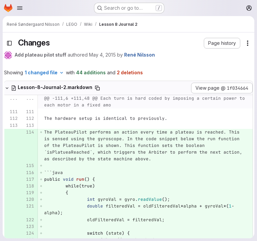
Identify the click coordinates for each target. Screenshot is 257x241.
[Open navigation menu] (19, 8)
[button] (222, 43)
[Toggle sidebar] (9, 43)
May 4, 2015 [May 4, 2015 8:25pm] (102, 55)
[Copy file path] (97, 88)
